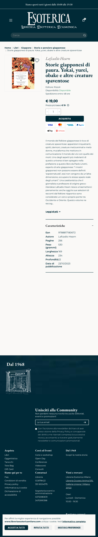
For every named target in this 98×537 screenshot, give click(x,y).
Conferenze (41, 462)
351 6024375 (41, 484)
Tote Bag (9, 465)
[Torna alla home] (49, 20)
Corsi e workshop (44, 455)
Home (8, 48)
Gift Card (9, 469)
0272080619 (41, 497)
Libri (16, 48)
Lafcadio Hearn (58, 58)
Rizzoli (57, 87)
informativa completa (74, 521)
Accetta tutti (16, 527)
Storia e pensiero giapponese (49, 48)
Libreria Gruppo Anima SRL (79, 480)
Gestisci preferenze (69, 527)
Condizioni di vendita (15, 480)
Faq (6, 477)
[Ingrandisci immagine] (6, 56)
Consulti (39, 469)
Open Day (40, 458)
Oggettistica (11, 458)
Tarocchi (9, 462)
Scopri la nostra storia (76, 455)
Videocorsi (40, 465)
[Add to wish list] (37, 60)
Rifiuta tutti (41, 527)
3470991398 (41, 500)
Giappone (26, 48)
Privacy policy (11, 484)
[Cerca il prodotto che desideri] (46, 35)
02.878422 (40, 480)
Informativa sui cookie (16, 488)
